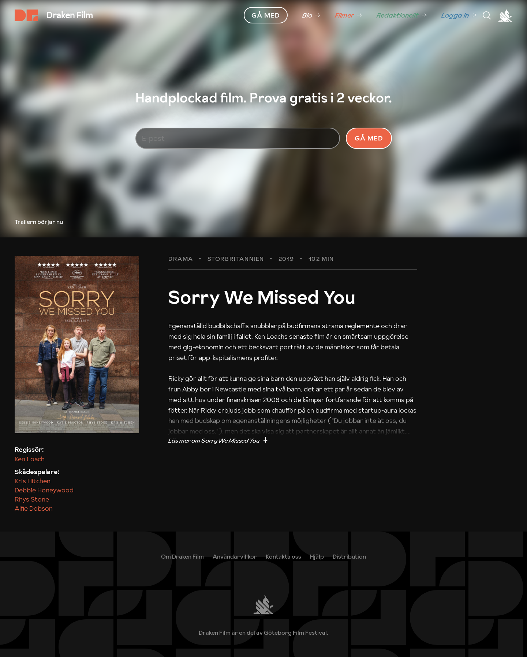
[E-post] (237, 138)
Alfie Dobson (34, 508)
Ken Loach (30, 458)
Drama (180, 259)
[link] (311, 15)
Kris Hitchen (33, 480)
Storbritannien (236, 259)
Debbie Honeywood (44, 490)
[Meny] (487, 15)
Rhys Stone (32, 499)
